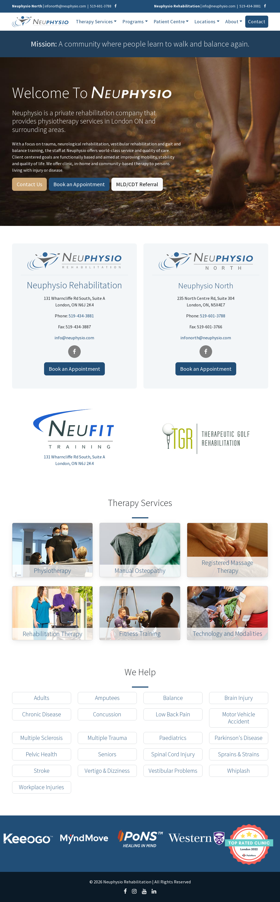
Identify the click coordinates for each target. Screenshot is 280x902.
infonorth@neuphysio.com (65, 6)
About (231, 21)
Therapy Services (94, 21)
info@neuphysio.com (218, 6)
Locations (204, 21)
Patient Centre (169, 21)
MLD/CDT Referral (137, 184)
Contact (256, 21)
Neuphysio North (206, 285)
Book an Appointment (79, 184)
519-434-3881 (250, 6)
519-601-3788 (100, 6)
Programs (133, 21)
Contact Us (29, 184)
